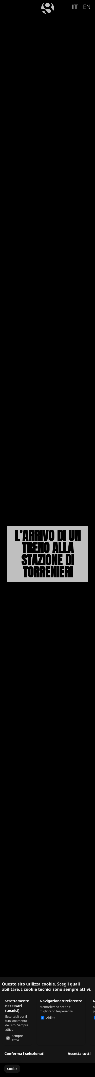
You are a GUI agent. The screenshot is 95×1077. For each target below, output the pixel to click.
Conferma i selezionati (25, 1053)
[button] (12, 1069)
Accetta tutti (79, 1053)
